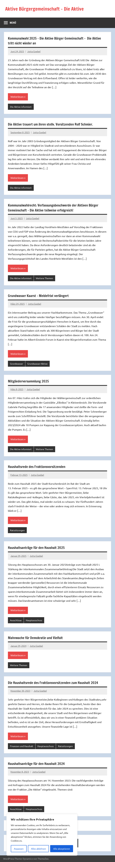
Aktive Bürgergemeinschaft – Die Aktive (47, 8)
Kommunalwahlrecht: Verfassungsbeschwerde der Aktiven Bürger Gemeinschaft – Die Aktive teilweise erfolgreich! (56, 208)
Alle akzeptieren (61, 848)
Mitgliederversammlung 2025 (29, 381)
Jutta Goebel (33, 51)
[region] (41, 835)
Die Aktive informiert (21, 106)
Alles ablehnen (38, 848)
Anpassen (19, 848)
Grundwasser (16, 363)
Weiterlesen (17, 96)
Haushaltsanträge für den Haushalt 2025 (37, 547)
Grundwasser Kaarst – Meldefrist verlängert (40, 295)
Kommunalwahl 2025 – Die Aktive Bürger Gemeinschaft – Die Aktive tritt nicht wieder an (57, 41)
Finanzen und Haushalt (21, 746)
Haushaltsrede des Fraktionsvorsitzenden (38, 466)
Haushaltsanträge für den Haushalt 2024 (37, 763)
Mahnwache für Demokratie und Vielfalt (37, 637)
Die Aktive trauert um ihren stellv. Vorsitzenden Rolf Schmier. (53, 124)
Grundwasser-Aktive (37, 363)
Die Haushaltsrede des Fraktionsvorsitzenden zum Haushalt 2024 (55, 682)
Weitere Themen (44, 278)
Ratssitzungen (17, 530)
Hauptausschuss (34, 620)
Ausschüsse (16, 620)
